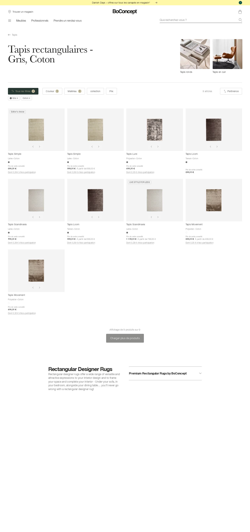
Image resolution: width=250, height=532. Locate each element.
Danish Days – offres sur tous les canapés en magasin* (125, 2)
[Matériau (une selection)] (74, 91)
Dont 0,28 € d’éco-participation (22, 172)
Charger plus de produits (125, 338)
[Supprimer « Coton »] (26, 98)
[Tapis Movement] (214, 200)
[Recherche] (240, 20)
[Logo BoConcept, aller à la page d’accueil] (125, 11)
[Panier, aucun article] (240, 11)
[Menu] (9, 20)
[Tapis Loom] (214, 129)
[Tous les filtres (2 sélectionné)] (23, 91)
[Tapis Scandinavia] (36, 200)
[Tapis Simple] (36, 129)
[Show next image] (39, 146)
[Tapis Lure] (154, 129)
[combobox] (201, 19)
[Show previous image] (33, 146)
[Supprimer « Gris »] (14, 98)
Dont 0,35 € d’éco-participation (140, 172)
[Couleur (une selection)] (52, 91)
